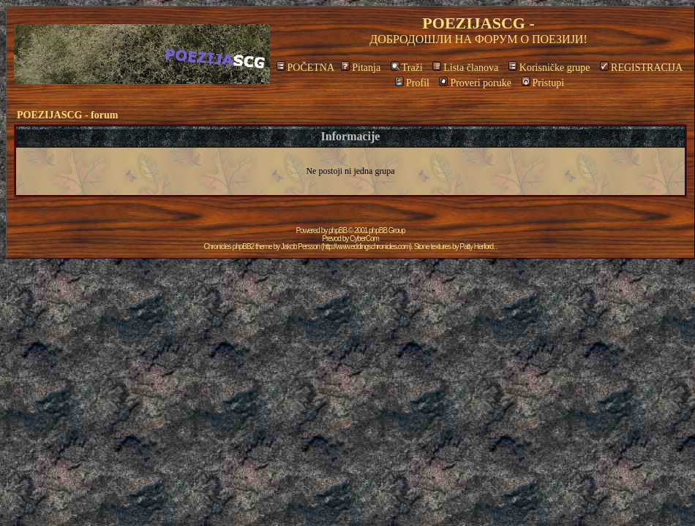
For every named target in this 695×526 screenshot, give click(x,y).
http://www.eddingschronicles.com (366, 247)
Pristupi (543, 82)
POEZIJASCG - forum (67, 115)
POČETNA (305, 67)
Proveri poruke (475, 82)
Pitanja (360, 67)
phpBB (337, 230)
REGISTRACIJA (641, 67)
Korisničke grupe (549, 67)
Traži (407, 67)
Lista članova (465, 67)
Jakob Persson (300, 247)
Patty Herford (476, 247)
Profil (412, 82)
